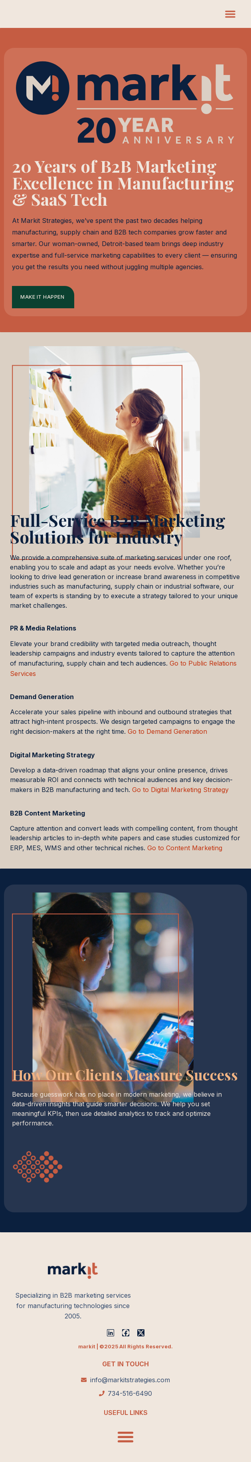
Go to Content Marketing (184, 848)
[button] (230, 14)
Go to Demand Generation (167, 731)
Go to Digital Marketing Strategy (180, 790)
